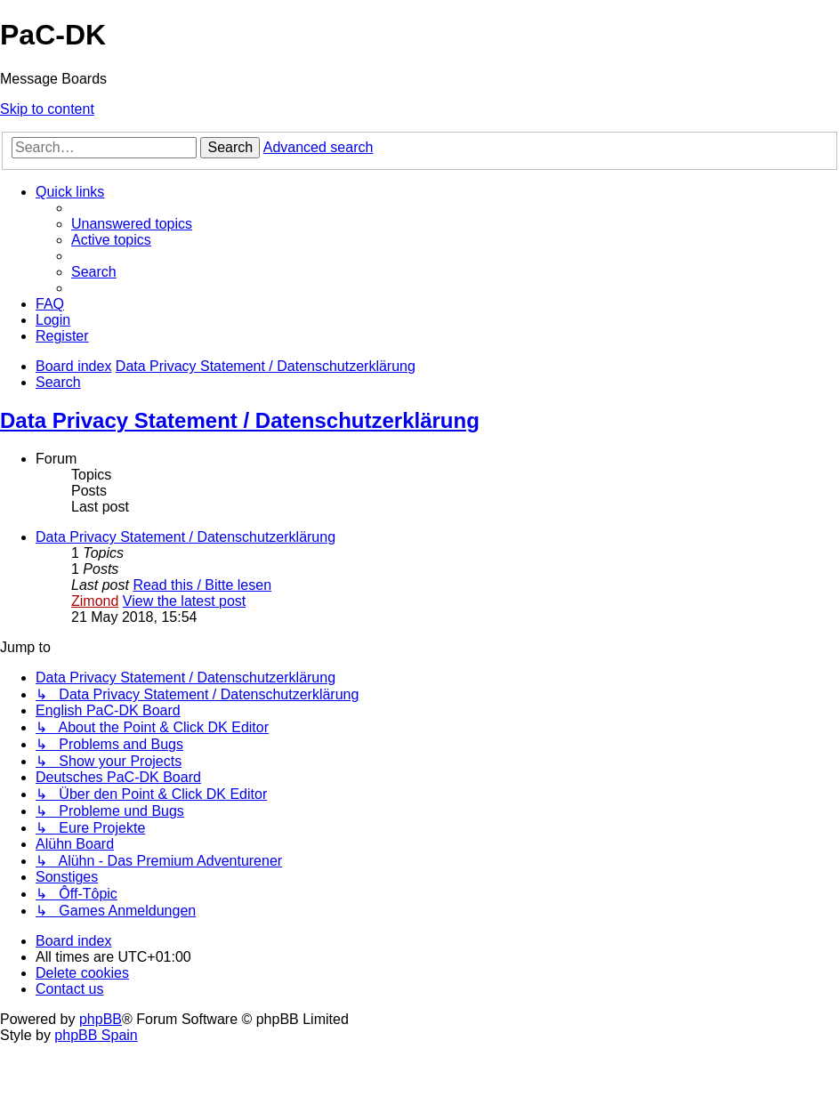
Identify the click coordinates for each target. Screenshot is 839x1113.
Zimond (94, 601)
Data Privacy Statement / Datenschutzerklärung (240, 420)
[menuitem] (131, 223)
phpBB (100, 1019)
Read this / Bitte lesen (202, 585)
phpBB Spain (95, 1035)
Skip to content (47, 109)
